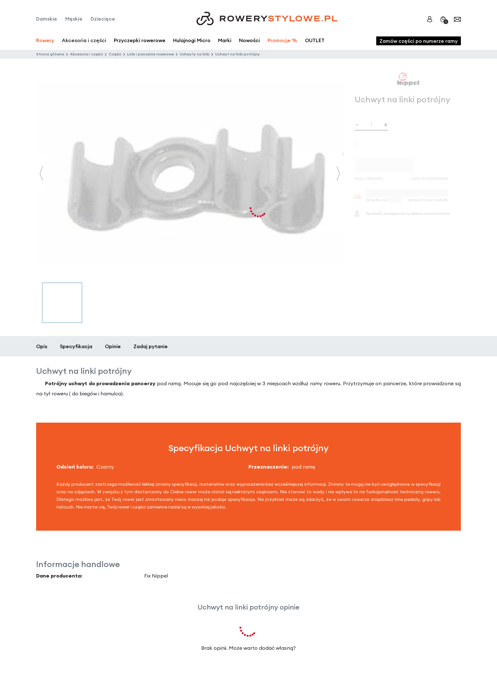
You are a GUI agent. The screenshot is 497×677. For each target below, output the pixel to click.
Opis (41, 346)
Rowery (45, 40)
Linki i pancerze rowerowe (150, 54)
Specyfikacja (76, 346)
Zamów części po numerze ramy (418, 41)
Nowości (249, 40)
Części (115, 54)
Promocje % (282, 40)
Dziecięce (103, 19)
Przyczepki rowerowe (139, 40)
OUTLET (315, 40)
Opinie (113, 346)
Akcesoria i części (86, 54)
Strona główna (50, 54)
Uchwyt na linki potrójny (237, 54)
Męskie (73, 19)
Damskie (46, 19)
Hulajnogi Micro (191, 40)
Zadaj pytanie (150, 346)
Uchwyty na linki (195, 54)
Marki (224, 40)
